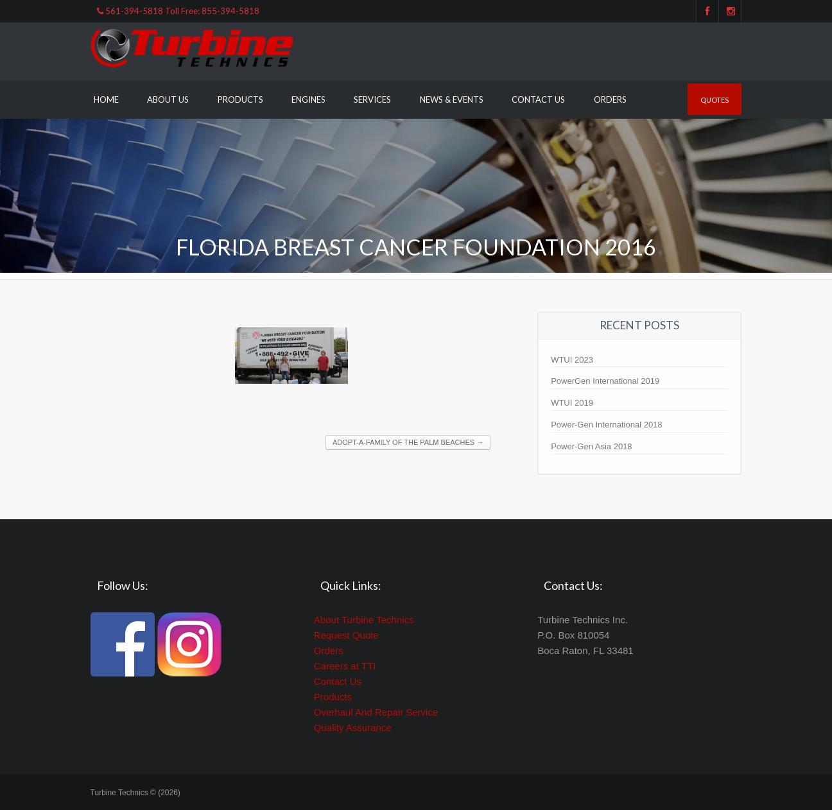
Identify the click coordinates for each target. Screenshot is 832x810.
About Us (168, 99)
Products (240, 99)
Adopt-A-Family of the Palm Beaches (408, 442)
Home (106, 99)
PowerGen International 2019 (605, 381)
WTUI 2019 (572, 403)
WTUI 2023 (572, 360)
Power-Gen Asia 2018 (591, 446)
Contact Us (538, 99)
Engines (308, 99)
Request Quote (346, 635)
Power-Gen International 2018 (606, 424)
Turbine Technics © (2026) (135, 792)
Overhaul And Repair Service (376, 712)
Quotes (714, 100)
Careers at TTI (345, 665)
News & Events (451, 99)
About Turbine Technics (364, 619)
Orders (610, 99)
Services (372, 99)
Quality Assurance (353, 727)
